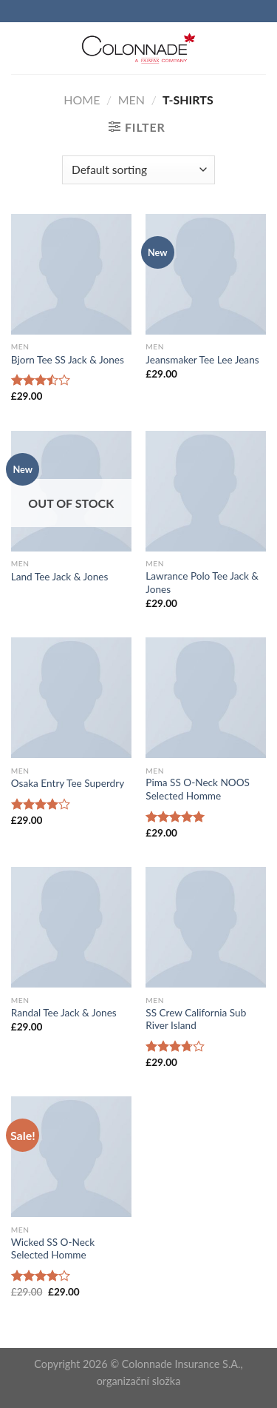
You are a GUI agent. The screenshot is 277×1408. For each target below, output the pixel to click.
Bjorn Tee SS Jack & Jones (67, 360)
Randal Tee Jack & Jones (64, 1013)
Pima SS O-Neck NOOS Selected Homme (198, 789)
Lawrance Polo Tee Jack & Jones (202, 582)
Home (82, 100)
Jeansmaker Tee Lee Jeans (202, 360)
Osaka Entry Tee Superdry (67, 783)
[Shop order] (138, 169)
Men (131, 100)
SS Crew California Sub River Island (196, 1019)
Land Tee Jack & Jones (60, 577)
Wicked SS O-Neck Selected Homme (53, 1248)
